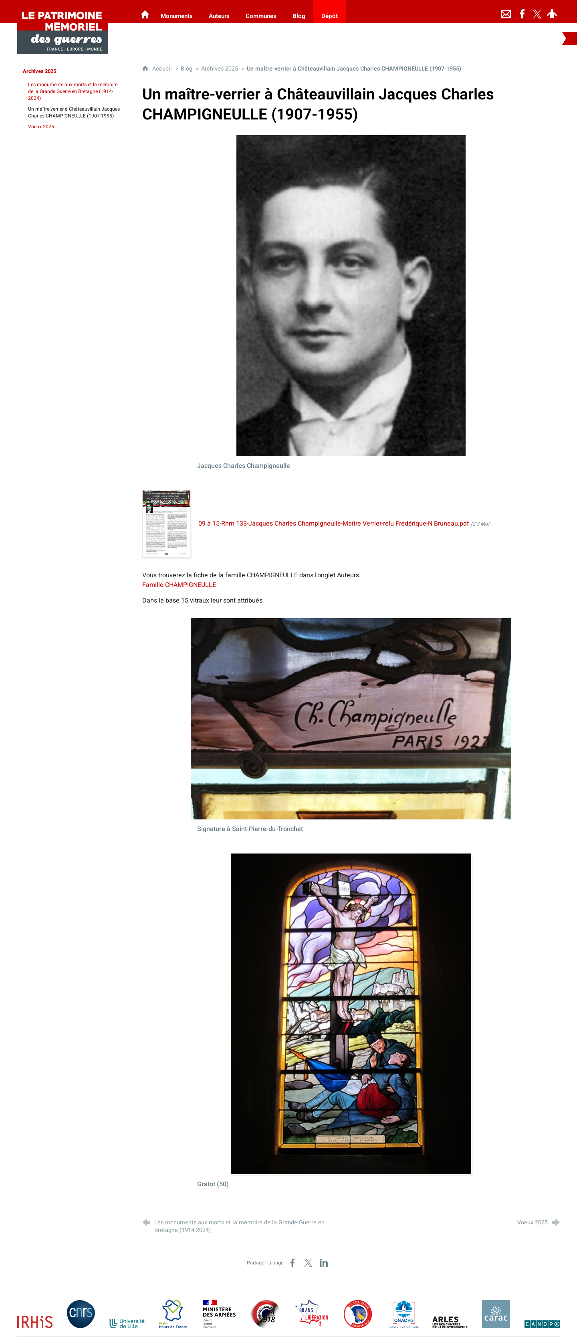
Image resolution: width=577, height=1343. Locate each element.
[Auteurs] (219, 11)
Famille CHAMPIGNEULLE (179, 585)
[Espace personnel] (552, 11)
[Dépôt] (329, 11)
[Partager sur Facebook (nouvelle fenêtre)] (292, 1263)
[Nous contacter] (506, 11)
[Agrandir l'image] (351, 295)
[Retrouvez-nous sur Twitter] (537, 11)
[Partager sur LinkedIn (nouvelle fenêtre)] (324, 1263)
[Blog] (298, 11)
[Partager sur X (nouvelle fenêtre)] (308, 1263)
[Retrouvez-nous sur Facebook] (522, 11)
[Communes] (261, 11)
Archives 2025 (219, 69)
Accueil (163, 69)
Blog (186, 69)
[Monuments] (177, 11)
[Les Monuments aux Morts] (145, 11)
